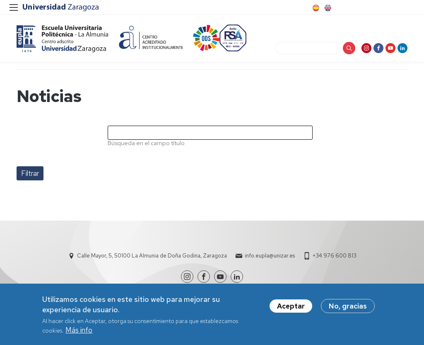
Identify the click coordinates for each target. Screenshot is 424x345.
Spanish (315, 8)
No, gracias (348, 308)
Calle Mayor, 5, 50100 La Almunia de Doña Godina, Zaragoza (152, 255)
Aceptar (291, 308)
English (327, 8)
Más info (78, 333)
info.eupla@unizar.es (270, 255)
